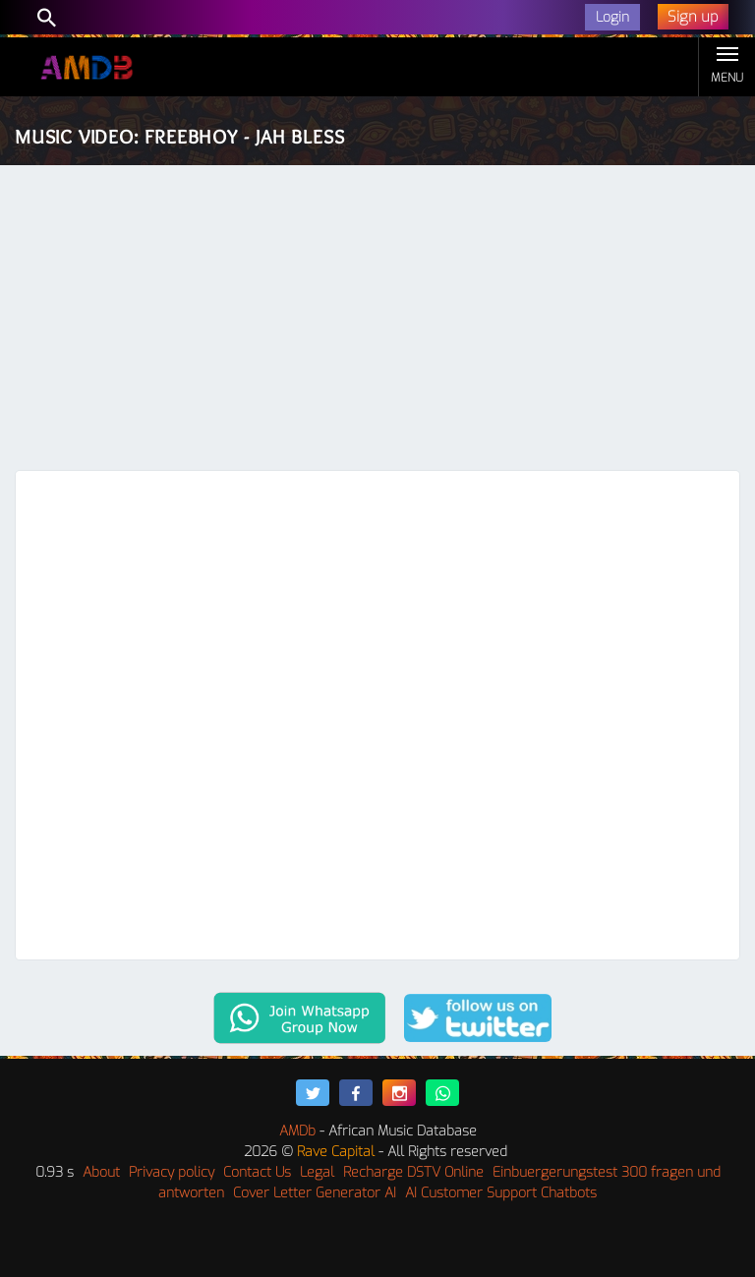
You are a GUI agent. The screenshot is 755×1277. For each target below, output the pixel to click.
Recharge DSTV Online (413, 1172)
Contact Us (257, 1172)
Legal (317, 1172)
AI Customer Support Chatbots (501, 1193)
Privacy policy (171, 1172)
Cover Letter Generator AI (314, 1193)
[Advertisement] (377, 322)
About (101, 1172)
